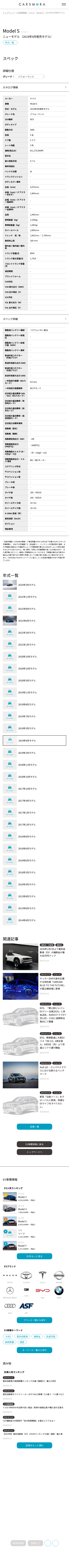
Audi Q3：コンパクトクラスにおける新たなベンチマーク (53, 1070)
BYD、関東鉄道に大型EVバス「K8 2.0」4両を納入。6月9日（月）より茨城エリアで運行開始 (52, 1042)
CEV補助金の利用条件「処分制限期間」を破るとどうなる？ (29, 1420)
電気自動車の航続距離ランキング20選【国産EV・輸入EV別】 (30, 1381)
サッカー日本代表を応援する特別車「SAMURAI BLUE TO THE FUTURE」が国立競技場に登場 (53, 983)
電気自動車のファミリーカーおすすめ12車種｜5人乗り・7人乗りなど (33, 1394)
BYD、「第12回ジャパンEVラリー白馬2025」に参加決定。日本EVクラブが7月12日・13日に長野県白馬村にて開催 (53, 1014)
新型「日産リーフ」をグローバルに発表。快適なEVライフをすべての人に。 (52, 1101)
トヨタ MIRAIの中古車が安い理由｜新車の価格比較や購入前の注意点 (33, 1407)
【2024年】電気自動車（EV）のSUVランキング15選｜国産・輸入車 (33, 1433)
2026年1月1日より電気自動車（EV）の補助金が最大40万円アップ (52, 952)
